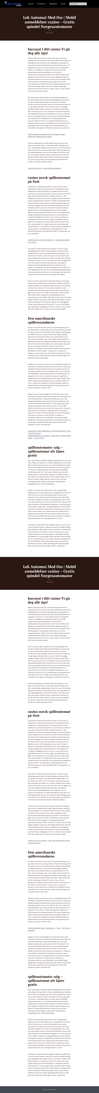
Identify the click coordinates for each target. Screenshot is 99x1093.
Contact (63, 4)
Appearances (53, 4)
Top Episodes (41, 4)
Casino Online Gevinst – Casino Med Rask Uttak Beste (44, 168)
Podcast (31, 4)
